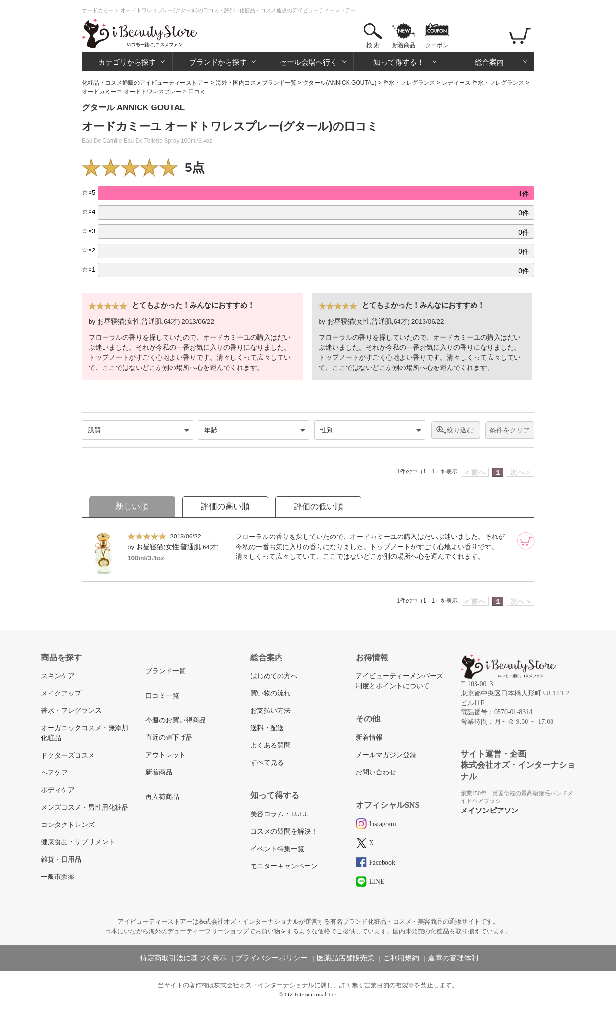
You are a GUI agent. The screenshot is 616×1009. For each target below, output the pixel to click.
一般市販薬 (58, 876)
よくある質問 (270, 745)
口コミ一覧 (162, 695)
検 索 (372, 45)
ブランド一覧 (165, 671)
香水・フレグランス (409, 82)
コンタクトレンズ (68, 824)
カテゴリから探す (127, 62)
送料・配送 (267, 728)
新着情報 (369, 737)
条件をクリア (509, 430)
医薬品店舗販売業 (345, 958)
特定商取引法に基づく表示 (183, 958)
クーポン (437, 45)
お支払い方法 (270, 710)
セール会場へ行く (308, 62)
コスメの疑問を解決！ (284, 831)
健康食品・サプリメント (78, 842)
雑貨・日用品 (61, 859)
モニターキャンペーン (284, 866)
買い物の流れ (270, 693)
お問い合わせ (376, 772)
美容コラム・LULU (279, 814)
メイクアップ (61, 693)
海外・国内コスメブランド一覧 (256, 82)
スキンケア (58, 676)
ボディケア (58, 790)
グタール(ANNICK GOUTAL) (339, 82)
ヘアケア (54, 772)
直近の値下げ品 (168, 737)
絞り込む (460, 430)
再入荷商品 (162, 796)
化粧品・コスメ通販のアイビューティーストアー (145, 82)
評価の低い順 (318, 506)
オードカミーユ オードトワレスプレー (131, 91)
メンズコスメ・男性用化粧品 (84, 807)
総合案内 (489, 62)
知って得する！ (398, 62)
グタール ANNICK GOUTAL (133, 107)
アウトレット (165, 755)
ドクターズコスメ (68, 755)
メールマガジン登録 (386, 755)
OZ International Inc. (311, 994)
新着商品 (403, 45)
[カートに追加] (526, 541)
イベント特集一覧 (277, 848)
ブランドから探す (218, 62)
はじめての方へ (273, 676)
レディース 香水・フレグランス (483, 82)
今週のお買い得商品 (175, 720)
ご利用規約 (401, 958)
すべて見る (267, 762)
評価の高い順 (225, 506)
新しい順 (132, 506)
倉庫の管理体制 (453, 958)
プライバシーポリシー (271, 958)
